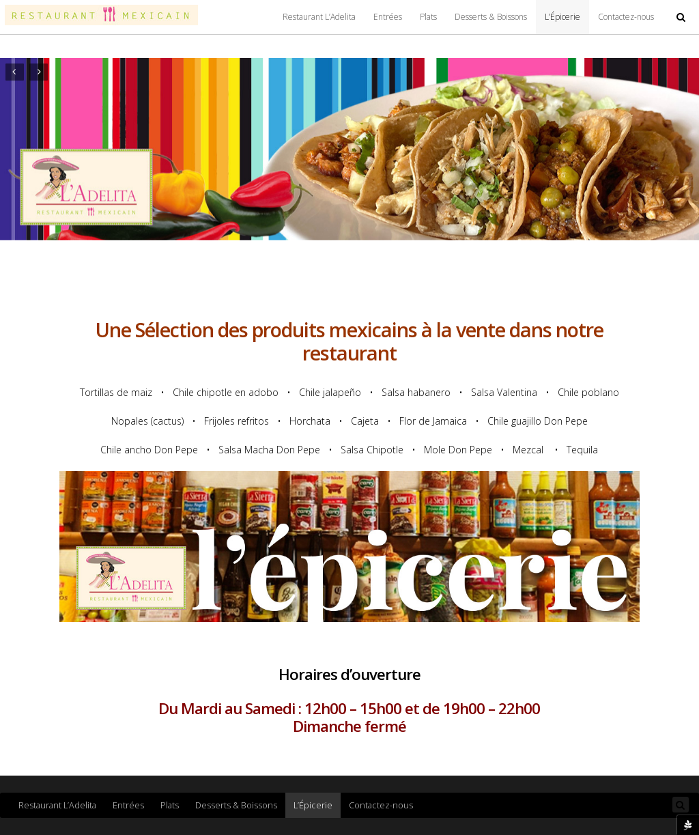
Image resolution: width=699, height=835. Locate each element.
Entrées (387, 17)
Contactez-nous (626, 17)
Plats (428, 17)
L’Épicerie (562, 17)
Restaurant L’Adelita (319, 17)
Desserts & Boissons (491, 17)
